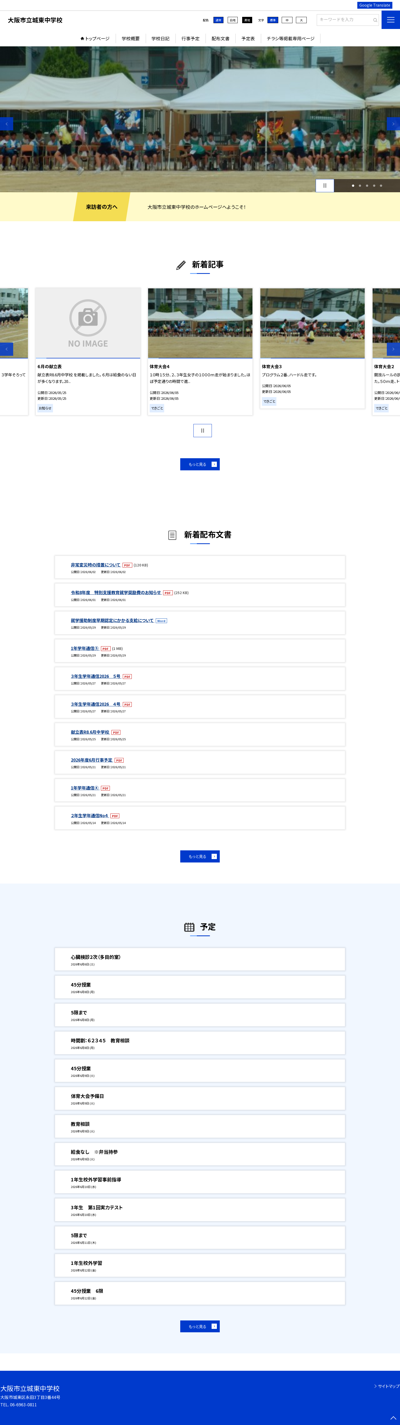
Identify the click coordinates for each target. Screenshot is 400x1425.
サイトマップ (389, 1386)
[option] (200, 119)
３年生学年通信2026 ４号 (96, 704)
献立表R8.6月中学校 (90, 732)
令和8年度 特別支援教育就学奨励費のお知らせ (116, 592)
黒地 (247, 20)
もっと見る (197, 464)
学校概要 (131, 38)
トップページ (97, 38)
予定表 (248, 38)
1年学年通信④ (85, 788)
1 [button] (353, 185)
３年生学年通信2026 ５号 (96, 676)
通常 (218, 20)
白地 (233, 20)
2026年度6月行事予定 (92, 760)
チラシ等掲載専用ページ (291, 38)
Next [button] (393, 123)
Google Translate (374, 5)
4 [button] (374, 185)
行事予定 (190, 38)
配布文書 (221, 38)
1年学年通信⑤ (85, 648)
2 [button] (360, 185)
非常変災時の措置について (96, 564)
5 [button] (381, 185)
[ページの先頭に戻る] (393, 1418)
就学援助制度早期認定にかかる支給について (112, 620)
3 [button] (367, 185)
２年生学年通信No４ (90, 815)
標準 (273, 20)
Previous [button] (6, 123)
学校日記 (160, 38)
